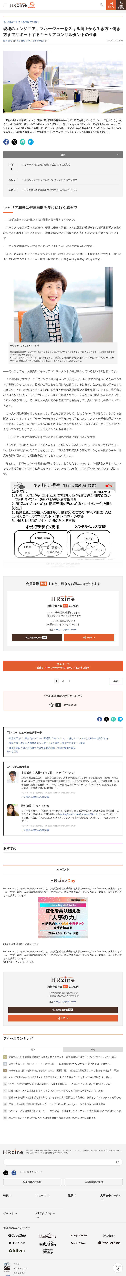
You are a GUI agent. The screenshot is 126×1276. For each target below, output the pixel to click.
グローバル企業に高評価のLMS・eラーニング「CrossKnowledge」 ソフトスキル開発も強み (57, 1104)
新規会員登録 (36, 637)
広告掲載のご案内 (93, 1182)
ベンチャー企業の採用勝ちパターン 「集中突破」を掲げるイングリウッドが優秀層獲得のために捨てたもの (65, 1111)
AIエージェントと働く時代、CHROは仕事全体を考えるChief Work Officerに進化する (52, 1117)
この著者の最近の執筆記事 (35, 797)
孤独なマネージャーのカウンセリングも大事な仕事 (50, 179)
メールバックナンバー (63, 629)
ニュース (43, 1195)
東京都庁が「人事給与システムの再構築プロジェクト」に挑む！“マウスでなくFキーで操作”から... (59, 738)
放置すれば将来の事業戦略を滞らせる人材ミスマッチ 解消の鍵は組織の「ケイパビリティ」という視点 (62, 1057)
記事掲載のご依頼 (32, 1182)
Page (11, 179)
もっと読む (12, 751)
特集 (7, 1195)
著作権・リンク (20, 1268)
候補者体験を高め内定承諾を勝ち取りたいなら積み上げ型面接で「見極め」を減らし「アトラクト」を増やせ (65, 1097)
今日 (33, 1049)
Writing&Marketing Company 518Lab (78, 814)
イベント (10, 1213)
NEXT (117, 681)
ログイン (89, 637)
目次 (90, 154)
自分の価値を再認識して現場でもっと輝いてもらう (50, 190)
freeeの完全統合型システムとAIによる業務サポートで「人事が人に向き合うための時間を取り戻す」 (60, 1077)
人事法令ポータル (110, 1197)
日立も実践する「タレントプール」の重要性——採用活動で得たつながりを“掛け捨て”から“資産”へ (59, 1063)
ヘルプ (17, 1264)
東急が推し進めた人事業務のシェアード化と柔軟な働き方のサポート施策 (47, 743)
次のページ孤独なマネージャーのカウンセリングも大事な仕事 (63, 666)
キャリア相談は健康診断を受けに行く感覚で (47, 164)
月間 (93, 1049)
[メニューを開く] (5, 5)
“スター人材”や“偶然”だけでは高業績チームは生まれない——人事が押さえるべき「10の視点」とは (60, 1084)
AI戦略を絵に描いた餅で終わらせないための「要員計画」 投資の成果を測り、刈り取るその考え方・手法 (64, 1070)
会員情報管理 (19, 1273)
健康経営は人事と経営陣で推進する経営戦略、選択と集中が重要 (42, 748)
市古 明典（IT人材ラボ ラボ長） (30, 41)
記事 (72, 1195)
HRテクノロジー (45, 1215)
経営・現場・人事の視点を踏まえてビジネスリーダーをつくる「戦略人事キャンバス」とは (56, 1090)
